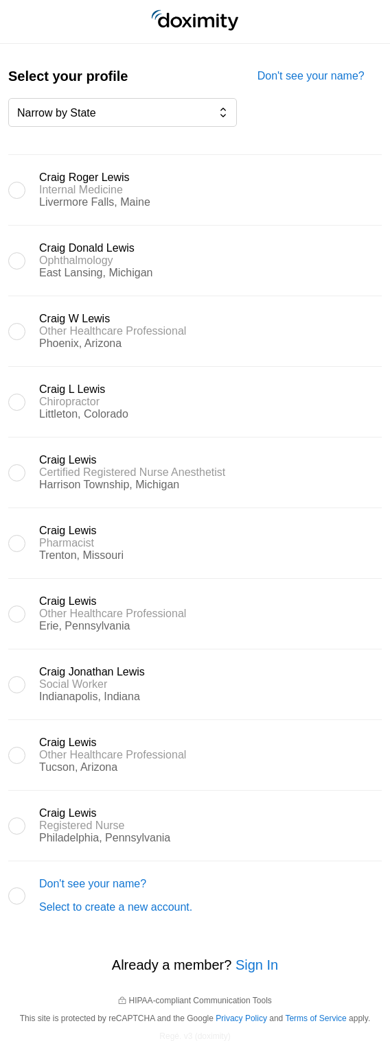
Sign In (257, 964)
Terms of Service (315, 1018)
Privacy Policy (241, 1018)
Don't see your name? (311, 76)
